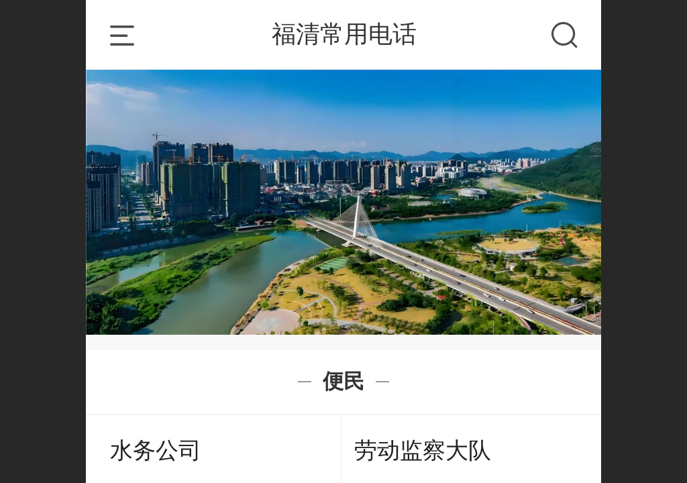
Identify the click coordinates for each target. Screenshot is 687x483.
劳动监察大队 (422, 450)
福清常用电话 (344, 34)
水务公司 (155, 450)
